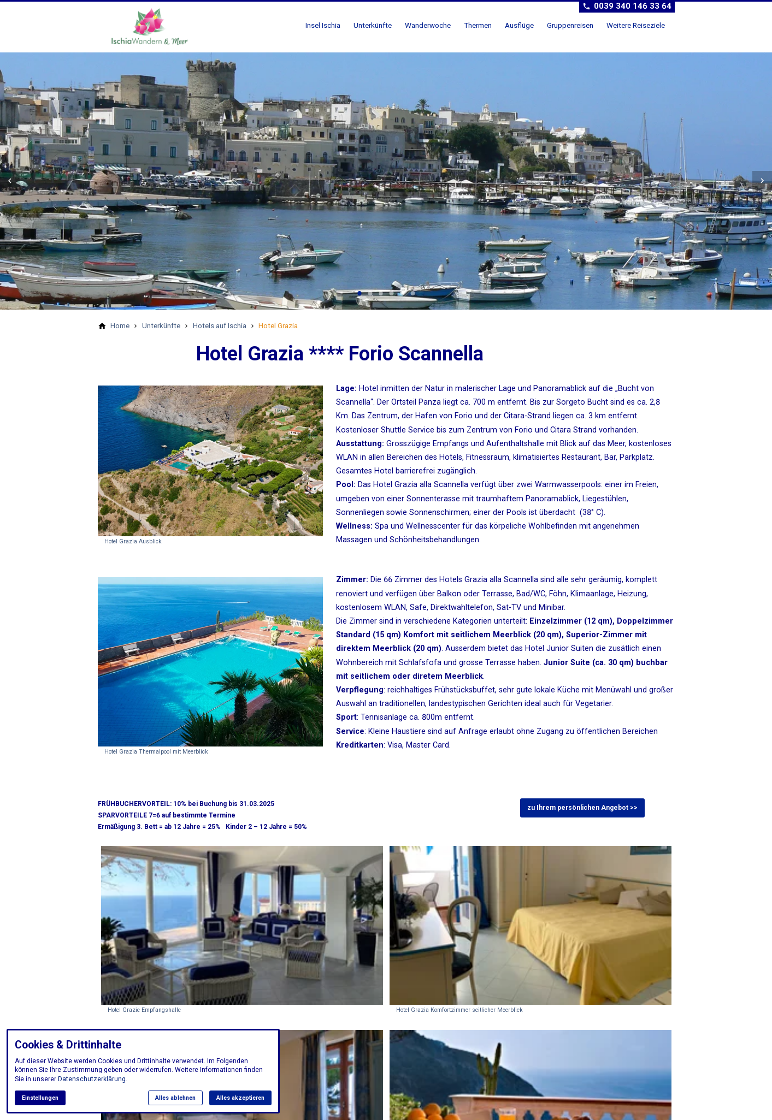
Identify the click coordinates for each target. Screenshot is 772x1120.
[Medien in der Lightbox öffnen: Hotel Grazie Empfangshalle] (242, 931)
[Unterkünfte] (161, 325)
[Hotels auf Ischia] (219, 325)
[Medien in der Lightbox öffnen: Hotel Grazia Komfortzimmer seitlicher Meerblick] (530, 931)
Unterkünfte (372, 25)
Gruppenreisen (570, 25)
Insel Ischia (322, 25)
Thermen (478, 25)
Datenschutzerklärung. (92, 1079)
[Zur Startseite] (153, 26)
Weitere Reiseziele (635, 25)
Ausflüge (519, 25)
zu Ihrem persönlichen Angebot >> (582, 807)
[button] (10, 181)
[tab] (359, 293)
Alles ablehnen (175, 1097)
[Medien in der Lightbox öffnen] (210, 461)
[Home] (119, 325)
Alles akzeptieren (240, 1097)
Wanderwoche (428, 25)
